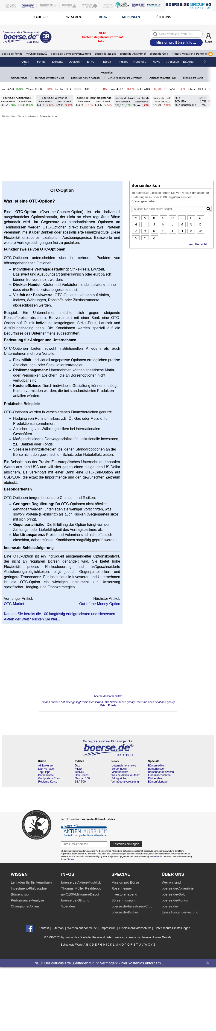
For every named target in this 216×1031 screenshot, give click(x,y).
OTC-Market (14, 604)
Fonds (41, 61)
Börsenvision (21, 894)
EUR (86, 89)
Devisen (74, 61)
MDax (29, 89)
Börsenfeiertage (158, 781)
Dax (2, 89)
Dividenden (155, 778)
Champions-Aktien (25, 906)
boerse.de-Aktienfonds (17, 97)
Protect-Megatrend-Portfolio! (192, 54)
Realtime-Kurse (47, 781)
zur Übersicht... (199, 244)
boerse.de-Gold (158, 53)
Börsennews (119, 768)
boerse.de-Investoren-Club (50, 77)
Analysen (172, 61)
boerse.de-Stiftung (75, 900)
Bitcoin (192, 89)
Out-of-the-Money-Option (99, 604)
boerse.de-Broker (124, 912)
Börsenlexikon (48, 116)
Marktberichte (119, 772)
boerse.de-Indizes (105, 53)
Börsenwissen (156, 768)
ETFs (90, 61)
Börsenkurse (46, 775)
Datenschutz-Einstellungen (172, 928)
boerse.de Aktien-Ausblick (81, 882)
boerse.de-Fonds (12, 53)
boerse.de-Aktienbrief (133, 53)
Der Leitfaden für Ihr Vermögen (125, 77)
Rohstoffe (139, 61)
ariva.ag (120, 937)
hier (72, 859)
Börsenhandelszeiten (161, 772)
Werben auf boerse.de (82, 928)
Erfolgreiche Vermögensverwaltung (125, 780)
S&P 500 (80, 781)
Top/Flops (44, 772)
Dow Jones (81, 775)
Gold (140, 89)
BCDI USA (180, 101)
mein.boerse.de (19, 77)
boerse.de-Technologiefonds (94, 97)
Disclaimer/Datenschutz (135, 928)
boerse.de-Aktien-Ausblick (86, 77)
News (156, 61)
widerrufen (158, 856)
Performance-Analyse (27, 900)
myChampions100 (36, 53)
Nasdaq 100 (82, 778)
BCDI (177, 98)
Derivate (57, 61)
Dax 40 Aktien (46, 768)
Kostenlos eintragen (126, 844)
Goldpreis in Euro (49, 778)
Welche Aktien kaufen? (125, 775)
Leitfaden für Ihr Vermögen (31, 882)
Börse (21, 116)
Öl (165, 89)
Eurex (107, 61)
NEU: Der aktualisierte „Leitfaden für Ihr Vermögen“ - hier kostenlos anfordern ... (100, 963)
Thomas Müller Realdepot (81, 888)
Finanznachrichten (159, 775)
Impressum (108, 928)
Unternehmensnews (123, 765)
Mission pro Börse (193, 77)
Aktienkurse (45, 765)
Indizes (123, 61)
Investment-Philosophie (29, 888)
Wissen (32, 116)
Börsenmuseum (123, 900)
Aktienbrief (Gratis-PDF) (163, 77)
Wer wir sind (171, 882)
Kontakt (44, 928)
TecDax (59, 89)
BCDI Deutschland (185, 105)
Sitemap (58, 928)
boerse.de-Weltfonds (54, 97)
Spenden (68, 906)
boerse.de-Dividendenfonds (132, 98)
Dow (112, 89)
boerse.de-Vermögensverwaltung (71, 53)
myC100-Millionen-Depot (80, 894)
